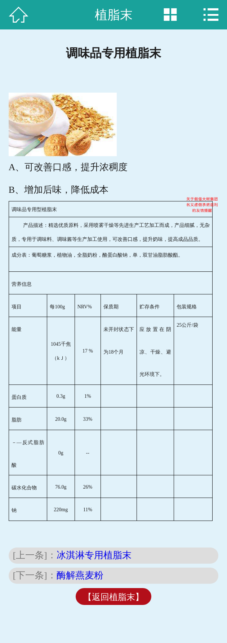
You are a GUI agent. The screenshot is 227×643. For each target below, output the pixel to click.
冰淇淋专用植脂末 (94, 555)
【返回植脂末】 (113, 597)
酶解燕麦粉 (80, 575)
